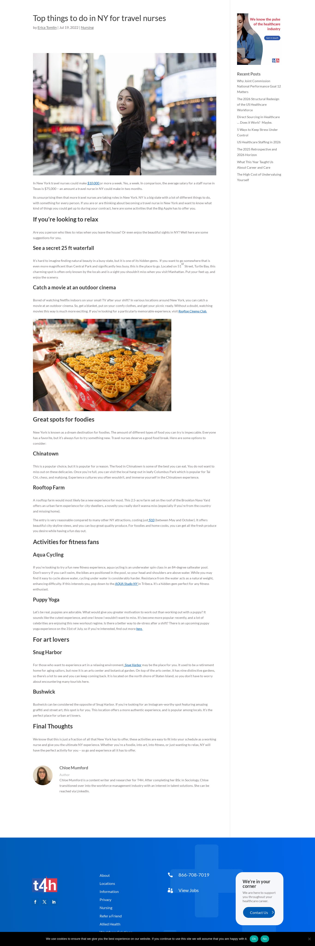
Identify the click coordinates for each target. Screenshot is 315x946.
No (265, 938)
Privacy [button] (105, 899)
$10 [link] (152, 520)
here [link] (139, 629)
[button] (35, 902)
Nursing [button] (106, 907)
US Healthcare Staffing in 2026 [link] (259, 142)
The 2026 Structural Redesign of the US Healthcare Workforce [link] (258, 104)
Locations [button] (107, 883)
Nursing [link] (87, 27)
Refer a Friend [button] (111, 916)
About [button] (105, 875)
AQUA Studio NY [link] (126, 584)
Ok (254, 938)
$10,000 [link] (93, 183)
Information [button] (109, 891)
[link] (45, 897)
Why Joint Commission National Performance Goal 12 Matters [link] (259, 86)
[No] (309, 939)
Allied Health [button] (110, 924)
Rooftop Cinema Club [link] (192, 311)
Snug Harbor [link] (133, 665)
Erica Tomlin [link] (47, 27)
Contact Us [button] (259, 912)
